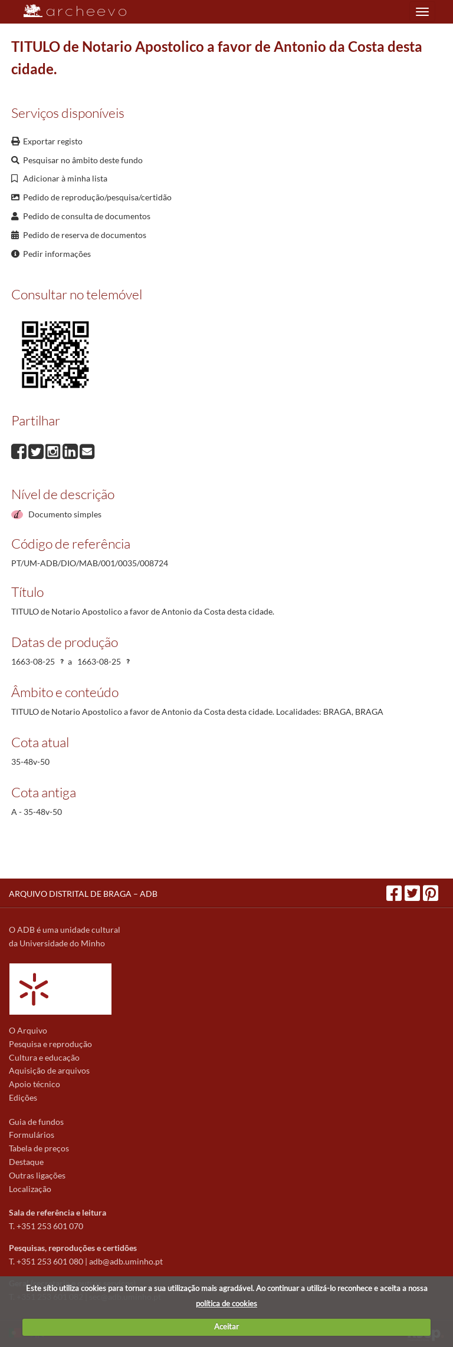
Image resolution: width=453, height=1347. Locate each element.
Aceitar (226, 1326)
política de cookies (226, 1303)
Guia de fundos (36, 1122)
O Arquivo (28, 1030)
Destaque (26, 1162)
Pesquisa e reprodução (50, 1044)
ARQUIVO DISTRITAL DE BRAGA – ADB (83, 894)
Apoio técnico (34, 1084)
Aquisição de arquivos (49, 1070)
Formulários (31, 1135)
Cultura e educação (44, 1057)
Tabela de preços (39, 1148)
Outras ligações (37, 1175)
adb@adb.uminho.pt (126, 1261)
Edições (23, 1097)
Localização (30, 1189)
